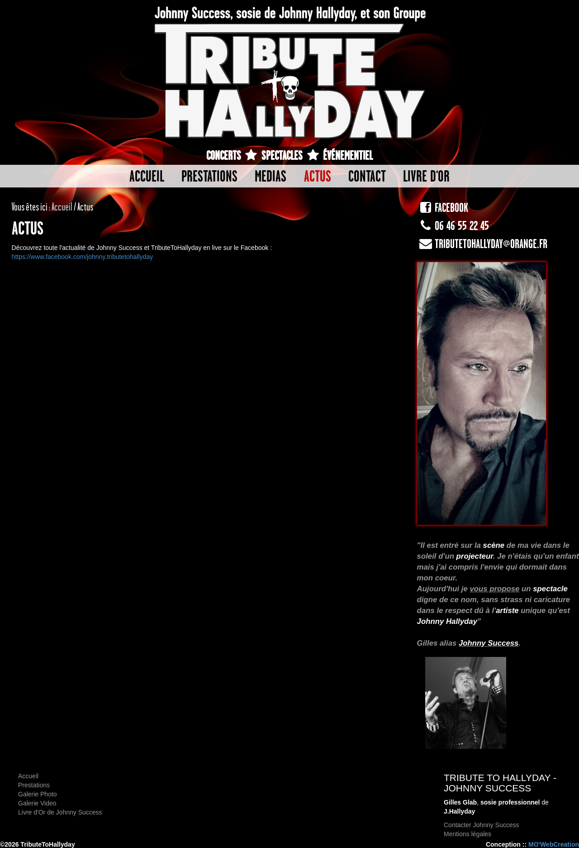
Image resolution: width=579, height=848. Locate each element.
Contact (367, 176)
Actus (317, 176)
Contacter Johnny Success (481, 825)
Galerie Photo (37, 794)
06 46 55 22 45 (453, 226)
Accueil (146, 176)
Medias (270, 176)
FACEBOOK (442, 208)
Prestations (209, 176)
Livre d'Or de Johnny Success (60, 812)
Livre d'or (426, 176)
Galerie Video (37, 803)
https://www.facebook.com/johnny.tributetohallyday (82, 256)
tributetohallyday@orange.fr (482, 244)
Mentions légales (467, 834)
